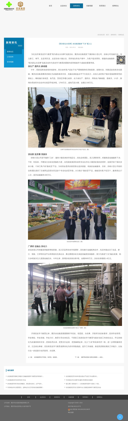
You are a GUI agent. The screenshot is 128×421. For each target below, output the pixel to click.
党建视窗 (89, 6)
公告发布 (10, 57)
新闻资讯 (76, 6)
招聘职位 (115, 6)
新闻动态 (121, 34)
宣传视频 (10, 62)
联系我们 (102, 6)
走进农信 (63, 6)
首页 (50, 6)
